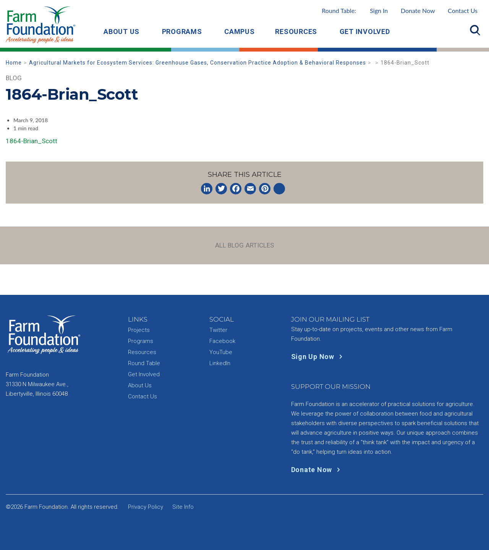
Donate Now (418, 10)
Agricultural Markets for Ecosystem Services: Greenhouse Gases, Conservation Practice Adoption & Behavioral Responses (197, 63)
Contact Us (463, 10)
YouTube (220, 352)
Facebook (222, 341)
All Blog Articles (244, 245)
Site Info (183, 506)
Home (14, 63)
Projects (139, 330)
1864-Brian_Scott (31, 141)
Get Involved (365, 32)
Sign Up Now (318, 357)
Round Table (144, 363)
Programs (182, 32)
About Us (121, 32)
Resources (296, 32)
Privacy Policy (145, 506)
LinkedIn (219, 363)
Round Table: (355, 10)
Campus (239, 32)
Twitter (218, 330)
